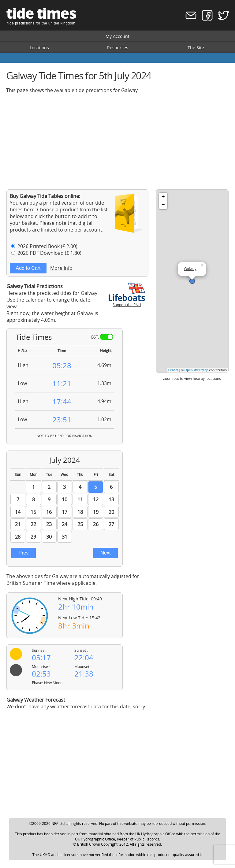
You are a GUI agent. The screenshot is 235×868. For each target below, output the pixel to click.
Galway (190, 269)
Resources (117, 47)
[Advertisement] (117, 141)
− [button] (163, 205)
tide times (41, 13)
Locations (39, 47)
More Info (61, 268)
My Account (117, 36)
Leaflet (173, 370)
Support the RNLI (127, 302)
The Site (196, 47)
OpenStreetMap (196, 370)
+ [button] (163, 196)
